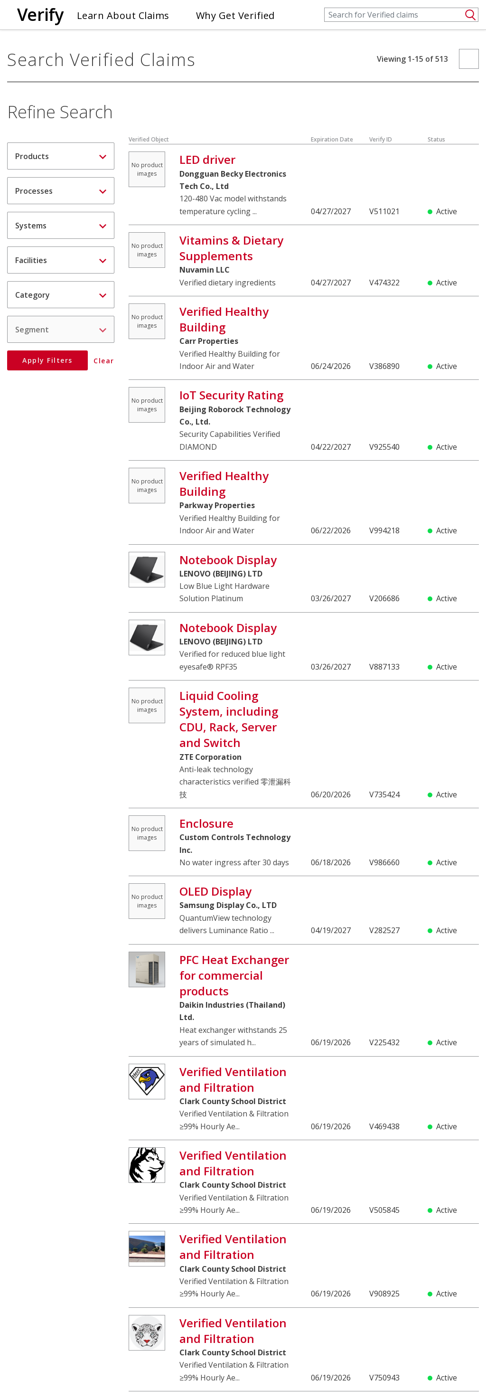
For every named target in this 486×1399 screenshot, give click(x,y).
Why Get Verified (235, 15)
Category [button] (60, 295)
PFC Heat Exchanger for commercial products (234, 975)
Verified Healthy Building (224, 319)
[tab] (61, 156)
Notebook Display (228, 559)
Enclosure (206, 823)
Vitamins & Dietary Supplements (231, 248)
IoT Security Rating (231, 395)
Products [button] (60, 156)
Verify (40, 14)
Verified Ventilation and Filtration (233, 1079)
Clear (104, 361)
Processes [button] (60, 191)
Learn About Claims (123, 15)
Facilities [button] (60, 260)
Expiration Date (332, 139)
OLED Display (215, 891)
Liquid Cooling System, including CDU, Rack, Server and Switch (228, 719)
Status (436, 139)
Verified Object (149, 139)
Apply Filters (47, 360)
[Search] (401, 15)
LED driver (207, 159)
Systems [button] (60, 225)
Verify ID (380, 139)
